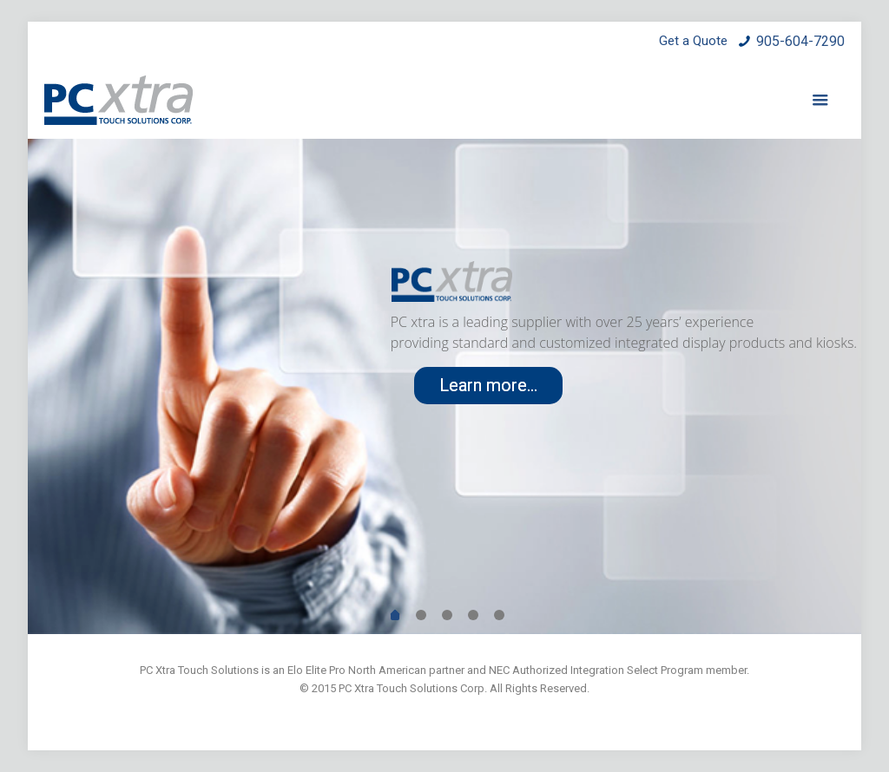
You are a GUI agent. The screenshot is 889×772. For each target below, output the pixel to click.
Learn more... (488, 385)
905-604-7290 (800, 41)
